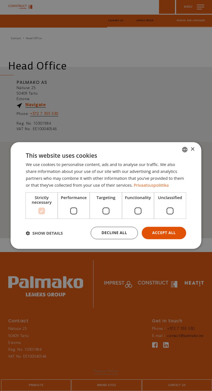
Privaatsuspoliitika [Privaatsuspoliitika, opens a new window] (151, 185)
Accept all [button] (164, 232)
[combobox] (185, 149)
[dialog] (105, 195)
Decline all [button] (114, 232)
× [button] (192, 149)
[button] (44, 233)
